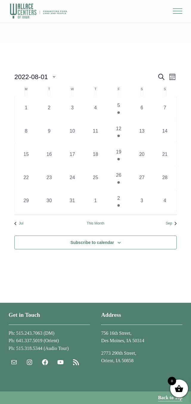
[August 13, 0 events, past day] (141, 131)
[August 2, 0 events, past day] (49, 107)
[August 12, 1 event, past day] (118, 131)
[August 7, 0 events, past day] (164, 107)
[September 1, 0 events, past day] (95, 200)
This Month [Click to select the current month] (95, 223)
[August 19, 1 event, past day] (118, 154)
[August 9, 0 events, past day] (49, 131)
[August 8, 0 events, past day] (26, 131)
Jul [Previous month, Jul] (18, 223)
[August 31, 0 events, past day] (72, 200)
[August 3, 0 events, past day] (72, 107)
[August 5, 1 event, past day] (118, 107)
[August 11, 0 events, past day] (95, 131)
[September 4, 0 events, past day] (164, 200)
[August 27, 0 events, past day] (141, 177)
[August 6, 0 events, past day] (141, 107)
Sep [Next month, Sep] (171, 223)
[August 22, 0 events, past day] (26, 177)
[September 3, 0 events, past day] (141, 200)
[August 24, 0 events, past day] (72, 177)
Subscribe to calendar (92, 242)
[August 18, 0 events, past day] (95, 154)
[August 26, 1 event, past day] (118, 177)
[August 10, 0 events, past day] (72, 131)
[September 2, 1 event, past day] (118, 200)
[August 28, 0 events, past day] (164, 177)
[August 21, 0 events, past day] (164, 154)
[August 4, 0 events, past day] (95, 107)
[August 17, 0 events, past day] (72, 154)
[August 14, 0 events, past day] (164, 131)
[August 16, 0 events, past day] (49, 154)
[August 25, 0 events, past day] (95, 177)
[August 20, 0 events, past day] (141, 154)
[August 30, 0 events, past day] (49, 200)
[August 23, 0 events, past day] (49, 177)
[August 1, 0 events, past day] (26, 107)
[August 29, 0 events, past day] (26, 200)
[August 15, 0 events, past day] (26, 154)
